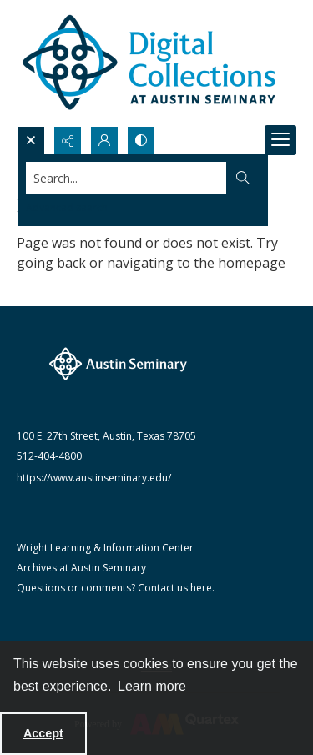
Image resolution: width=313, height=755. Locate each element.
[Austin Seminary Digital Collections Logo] (150, 63)
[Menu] (280, 140)
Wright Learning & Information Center (105, 548)
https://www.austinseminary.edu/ (94, 478)
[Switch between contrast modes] (141, 140)
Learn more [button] (152, 686)
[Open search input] (31, 140)
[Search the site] (126, 178)
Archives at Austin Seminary (81, 568)
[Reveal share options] (67, 140)
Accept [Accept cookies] (43, 733)
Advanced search (67, 207)
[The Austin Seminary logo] (118, 363)
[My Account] (104, 140)
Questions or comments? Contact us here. (116, 588)
